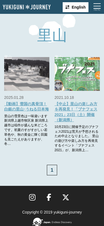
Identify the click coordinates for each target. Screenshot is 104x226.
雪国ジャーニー (26, 7)
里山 (8, 57)
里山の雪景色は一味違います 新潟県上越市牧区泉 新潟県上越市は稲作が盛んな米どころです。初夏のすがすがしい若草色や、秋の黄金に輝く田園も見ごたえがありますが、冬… (26, 130)
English (79, 7)
